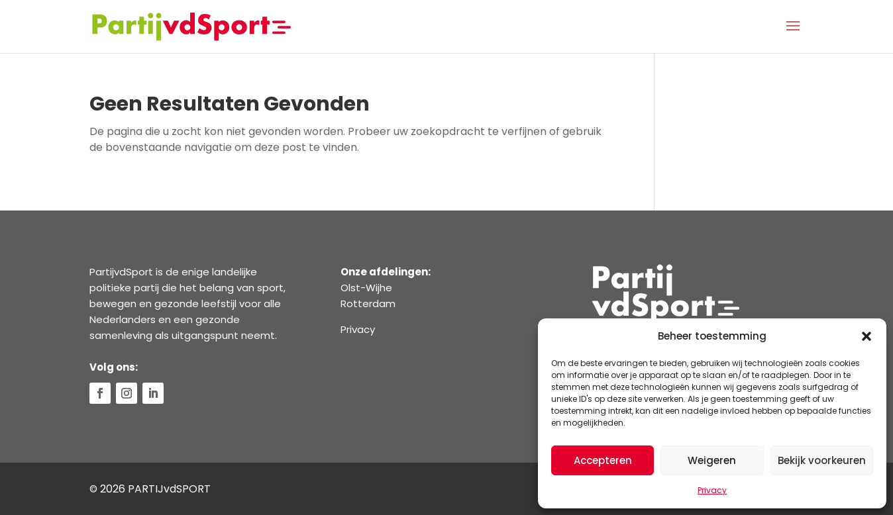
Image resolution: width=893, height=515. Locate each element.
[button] (866, 336)
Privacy (712, 490)
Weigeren (712, 460)
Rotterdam (368, 303)
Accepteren (603, 460)
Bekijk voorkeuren (822, 460)
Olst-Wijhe (366, 288)
